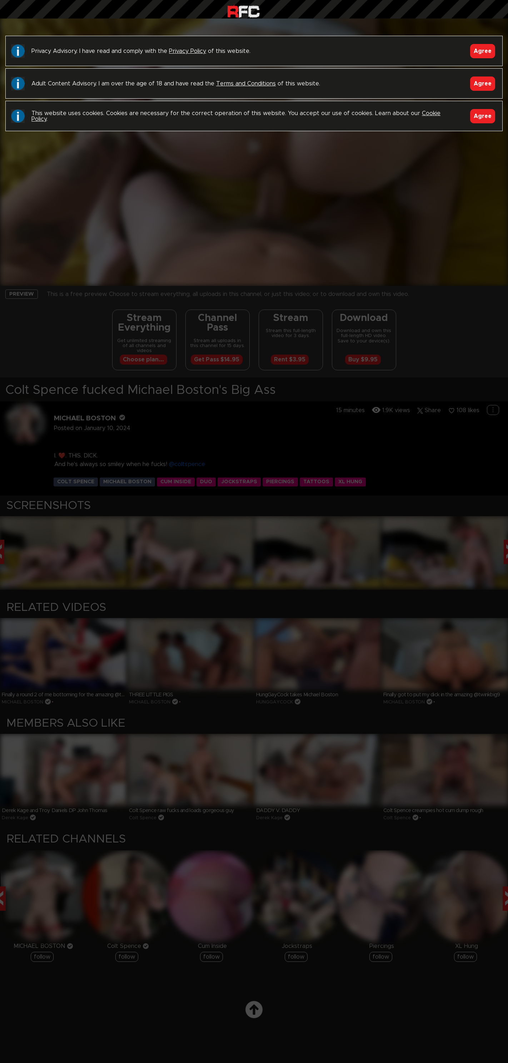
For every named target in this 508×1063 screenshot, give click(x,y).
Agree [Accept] (483, 51)
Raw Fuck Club (243, 11)
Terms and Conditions (246, 83)
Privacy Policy (187, 51)
